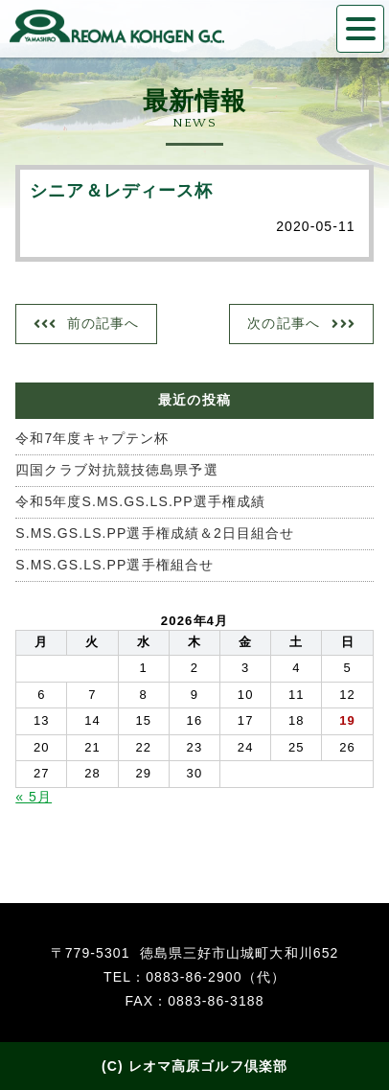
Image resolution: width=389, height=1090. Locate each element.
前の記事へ (103, 323)
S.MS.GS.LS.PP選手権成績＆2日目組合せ (154, 533)
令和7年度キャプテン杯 (92, 438)
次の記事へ (283, 323)
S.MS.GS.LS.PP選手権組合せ (114, 564)
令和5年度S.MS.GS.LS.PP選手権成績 (140, 501)
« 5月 (33, 796)
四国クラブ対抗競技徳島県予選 (116, 469)
